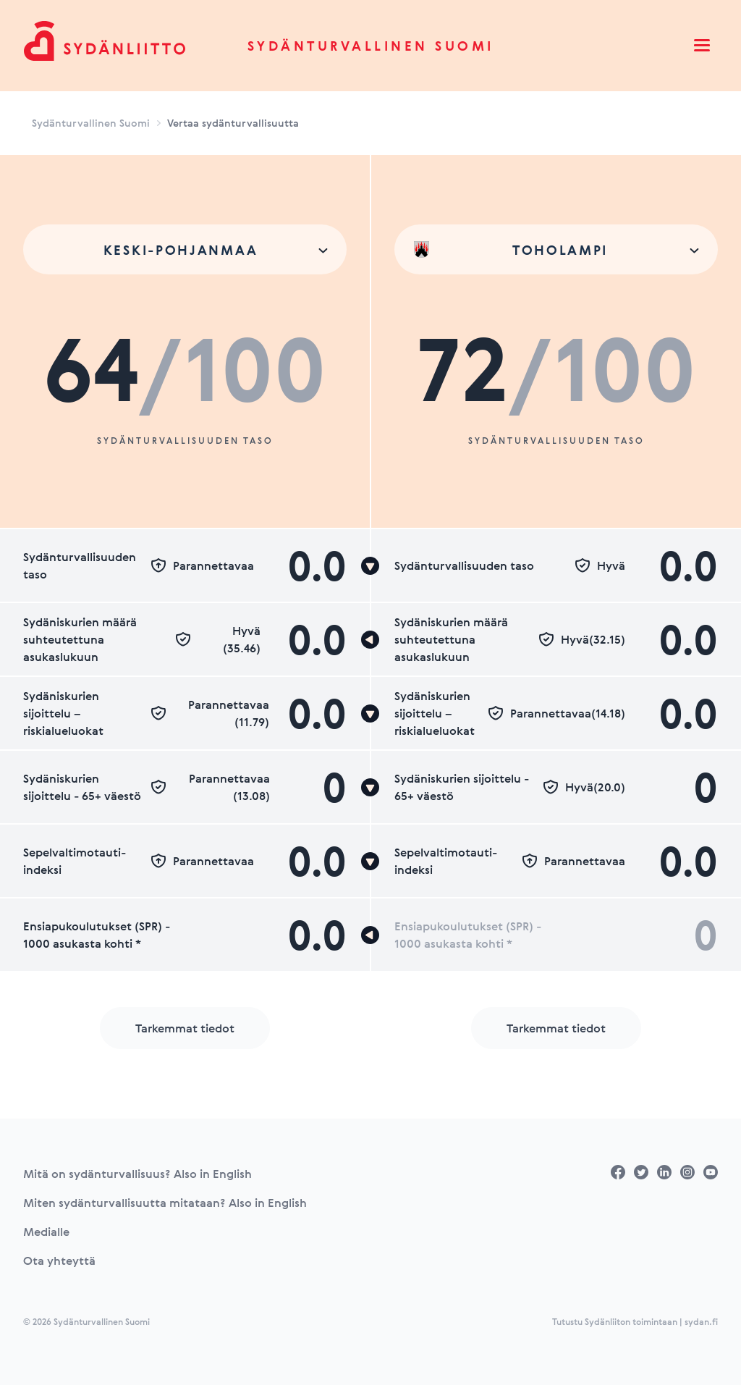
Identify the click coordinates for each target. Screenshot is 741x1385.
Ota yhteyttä (59, 1260)
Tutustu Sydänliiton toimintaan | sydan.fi (635, 1321)
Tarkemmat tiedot (184, 1028)
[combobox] (185, 249)
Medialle (46, 1231)
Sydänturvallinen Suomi (370, 45)
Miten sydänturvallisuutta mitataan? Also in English (165, 1203)
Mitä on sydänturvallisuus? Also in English (137, 1174)
